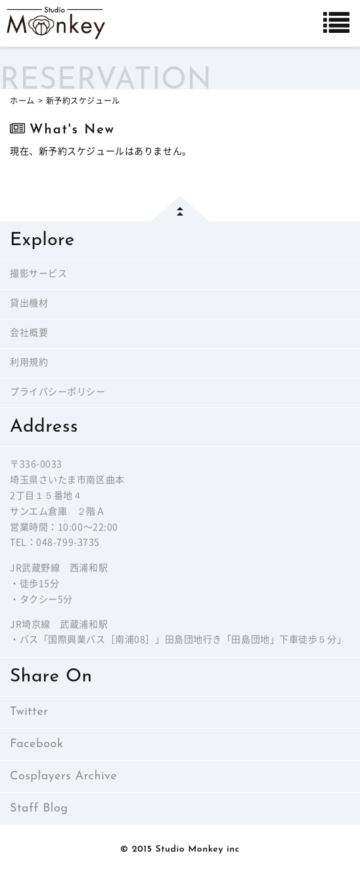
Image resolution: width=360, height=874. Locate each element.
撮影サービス (38, 274)
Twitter (29, 712)
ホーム (22, 100)
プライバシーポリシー (58, 393)
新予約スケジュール (83, 100)
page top (180, 208)
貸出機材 (29, 304)
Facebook (36, 744)
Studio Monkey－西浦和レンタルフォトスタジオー (56, 23)
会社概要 (29, 333)
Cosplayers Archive (63, 776)
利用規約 (29, 363)
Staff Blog (39, 808)
